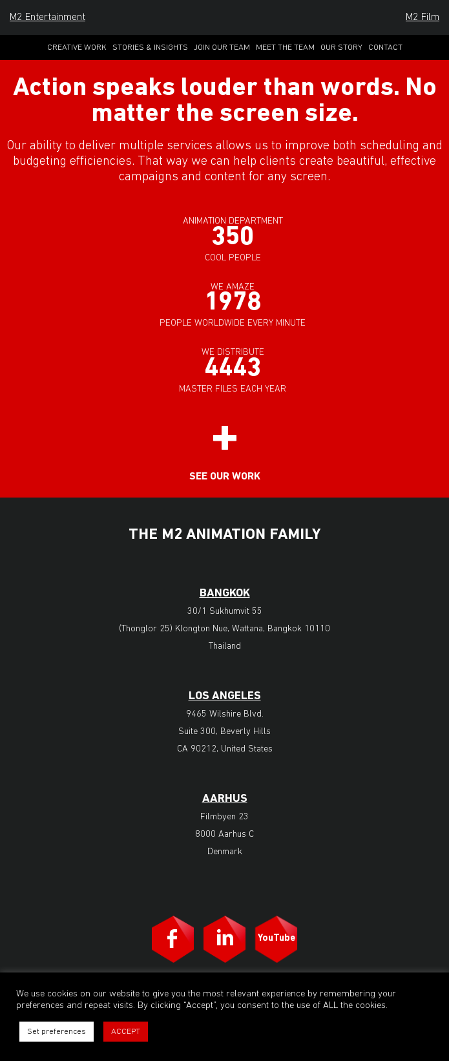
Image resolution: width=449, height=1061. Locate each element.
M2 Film (422, 17)
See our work (224, 477)
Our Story (341, 47)
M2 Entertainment (47, 17)
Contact (385, 47)
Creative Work (77, 47)
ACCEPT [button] (125, 1031)
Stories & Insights (150, 47)
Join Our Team (222, 47)
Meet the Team (285, 47)
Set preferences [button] (56, 1031)
